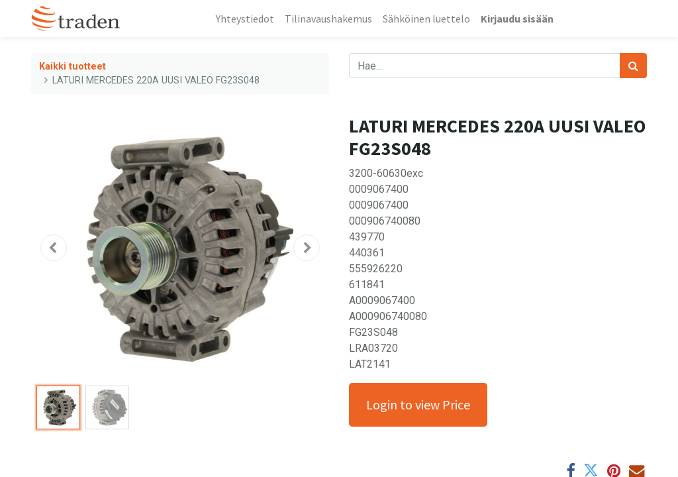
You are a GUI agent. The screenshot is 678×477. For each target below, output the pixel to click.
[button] (53, 248)
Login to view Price (418, 404)
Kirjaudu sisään (517, 18)
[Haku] (633, 65)
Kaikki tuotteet (72, 66)
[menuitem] (245, 18)
